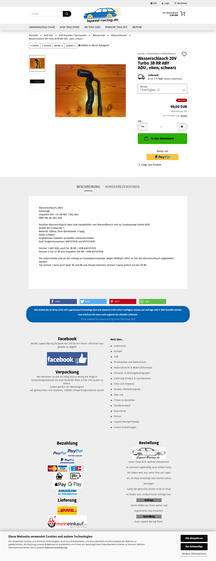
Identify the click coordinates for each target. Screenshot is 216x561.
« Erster (34, 45)
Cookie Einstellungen (125, 427)
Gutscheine (120, 411)
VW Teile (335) (92, 27)
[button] (143, 127)
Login (165, 3)
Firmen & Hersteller (124, 400)
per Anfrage (147, 310)
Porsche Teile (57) (116, 27)
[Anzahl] (162, 127)
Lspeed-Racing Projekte (126, 421)
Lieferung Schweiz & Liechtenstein (132, 378)
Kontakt (118, 351)
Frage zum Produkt (151, 164)
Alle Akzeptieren (194, 538)
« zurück (46, 45)
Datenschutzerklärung (56, 547)
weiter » (58, 45)
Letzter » (70, 45)
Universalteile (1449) (42, 27)
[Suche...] (67, 14)
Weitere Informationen (194, 553)
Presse (117, 416)
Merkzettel (180, 3)
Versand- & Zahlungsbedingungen (132, 373)
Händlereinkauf (122, 405)
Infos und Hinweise (124, 383)
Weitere (137, 27)
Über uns (119, 394)
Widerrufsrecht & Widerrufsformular (133, 367)
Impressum (120, 345)
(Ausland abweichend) (173, 79)
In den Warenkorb (159, 138)
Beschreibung (88, 187)
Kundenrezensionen (122, 187)
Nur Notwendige (194, 546)
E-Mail (162, 310)
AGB (116, 356)
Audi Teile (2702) (69, 27)
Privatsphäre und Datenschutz (130, 362)
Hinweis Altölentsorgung (127, 389)
